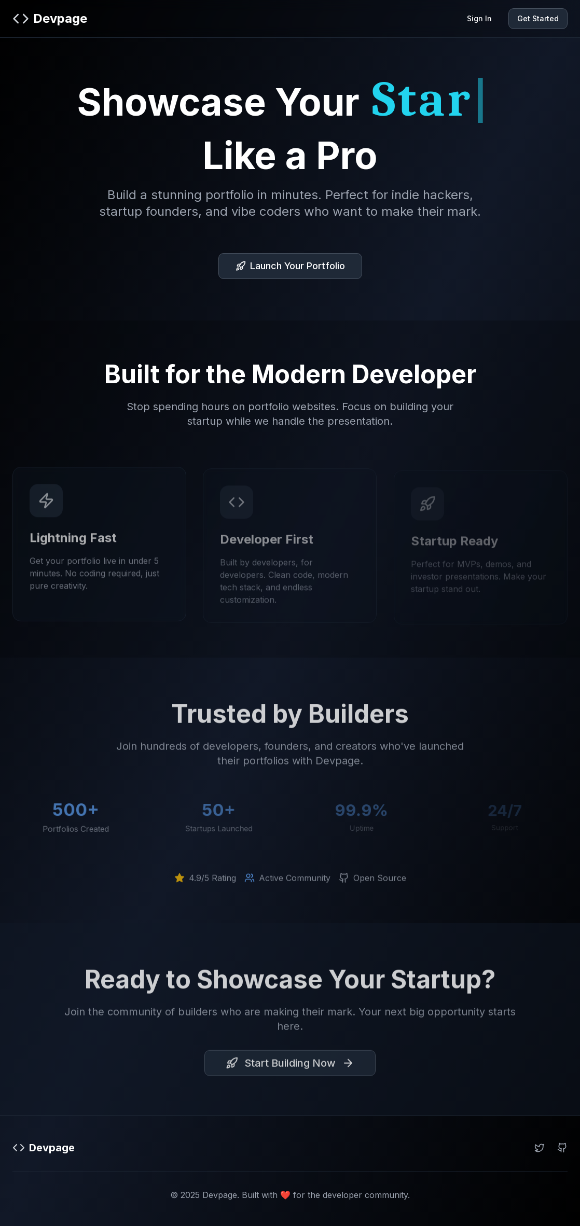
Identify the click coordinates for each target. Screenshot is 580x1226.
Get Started (538, 18)
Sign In (479, 18)
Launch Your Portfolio (290, 265)
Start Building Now (290, 1066)
